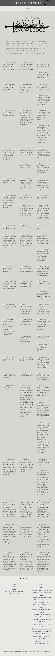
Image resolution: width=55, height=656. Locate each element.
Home (14, 584)
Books (14, 589)
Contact (41, 584)
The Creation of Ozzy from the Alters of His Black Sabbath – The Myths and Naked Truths (41, 593)
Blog (14, 586)
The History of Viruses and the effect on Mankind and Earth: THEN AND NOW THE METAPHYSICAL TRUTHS (42, 631)
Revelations (42, 646)
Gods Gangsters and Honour (42, 602)
